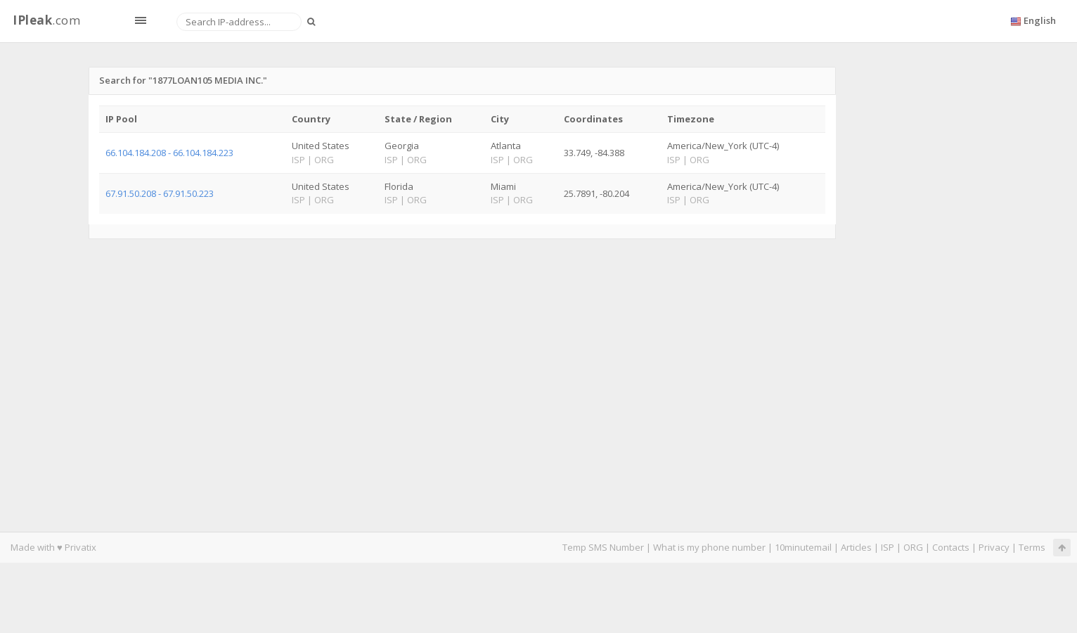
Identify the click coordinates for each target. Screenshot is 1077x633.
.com (46, 20)
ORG (913, 547)
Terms (1032, 547)
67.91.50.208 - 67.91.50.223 (159, 193)
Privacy (994, 547)
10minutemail (803, 547)
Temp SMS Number (603, 547)
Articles (856, 547)
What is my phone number (709, 547)
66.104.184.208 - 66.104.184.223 (169, 152)
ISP (887, 547)
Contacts (950, 547)
